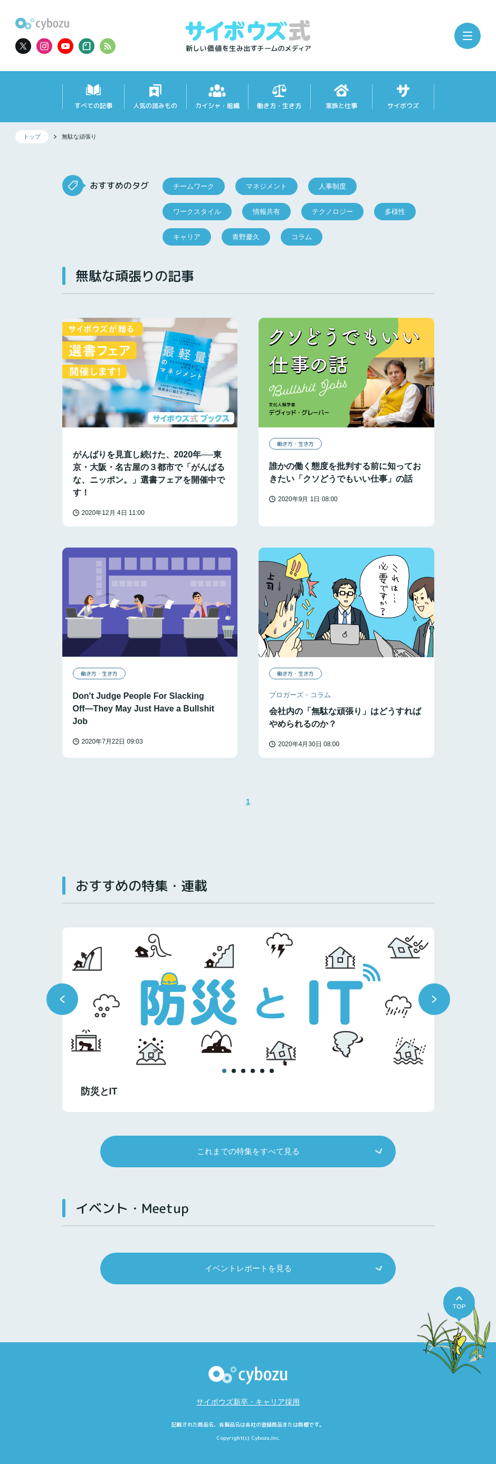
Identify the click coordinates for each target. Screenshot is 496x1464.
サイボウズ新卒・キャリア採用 (248, 1402)
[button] (62, 999)
